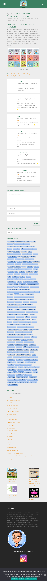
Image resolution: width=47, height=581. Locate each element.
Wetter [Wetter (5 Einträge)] (10, 372)
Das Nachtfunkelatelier (13, 411)
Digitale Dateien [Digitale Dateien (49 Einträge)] (29, 259)
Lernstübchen (11, 428)
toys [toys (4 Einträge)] (14, 362)
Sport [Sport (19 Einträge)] (15, 352)
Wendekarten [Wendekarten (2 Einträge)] (20, 369)
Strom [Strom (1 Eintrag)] (34, 354)
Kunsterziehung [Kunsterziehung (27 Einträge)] (23, 307)
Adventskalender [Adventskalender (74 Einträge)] (19, 244)
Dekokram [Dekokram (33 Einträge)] (25, 256)
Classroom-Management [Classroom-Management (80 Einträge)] (15, 254)
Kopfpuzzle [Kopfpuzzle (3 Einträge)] (11, 304)
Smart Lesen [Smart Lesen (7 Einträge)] (19, 349)
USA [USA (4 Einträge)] (27, 362)
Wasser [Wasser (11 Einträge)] (31, 367)
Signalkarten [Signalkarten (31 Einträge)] (11, 349)
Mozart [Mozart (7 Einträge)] (33, 319)
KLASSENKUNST (12, 431)
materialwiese (11, 403)
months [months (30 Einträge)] (28, 319)
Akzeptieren (14, 578)
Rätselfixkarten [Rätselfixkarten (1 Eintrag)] (24, 339)
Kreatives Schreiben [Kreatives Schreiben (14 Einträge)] (13, 307)
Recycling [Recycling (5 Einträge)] (20, 336)
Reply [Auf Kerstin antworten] (18, 101)
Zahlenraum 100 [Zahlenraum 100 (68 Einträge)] (21, 379)
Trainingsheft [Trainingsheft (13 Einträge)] (20, 362)
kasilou (9, 445)
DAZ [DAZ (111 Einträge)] (19, 256)
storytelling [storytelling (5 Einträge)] (28, 354)
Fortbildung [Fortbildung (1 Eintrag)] (10, 274)
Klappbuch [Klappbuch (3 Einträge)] (11, 296)
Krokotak (9, 442)
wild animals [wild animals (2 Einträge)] (21, 372)
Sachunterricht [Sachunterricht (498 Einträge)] (29, 342)
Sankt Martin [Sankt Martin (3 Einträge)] (11, 344)
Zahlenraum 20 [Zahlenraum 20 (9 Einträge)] (12, 379)
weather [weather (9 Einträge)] (37, 367)
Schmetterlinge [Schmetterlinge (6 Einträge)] (19, 344)
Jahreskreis (10, 76)
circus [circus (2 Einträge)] (30, 251)
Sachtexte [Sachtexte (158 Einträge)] (19, 342)
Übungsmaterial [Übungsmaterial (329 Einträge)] (13, 384)
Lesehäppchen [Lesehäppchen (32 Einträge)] (32, 309)
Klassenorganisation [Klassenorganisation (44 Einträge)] (28, 296)
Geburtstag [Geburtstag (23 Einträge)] (19, 279)
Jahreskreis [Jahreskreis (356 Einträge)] (24, 291)
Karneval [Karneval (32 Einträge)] (11, 294)
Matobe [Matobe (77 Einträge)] (27, 316)
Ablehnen (21, 578)
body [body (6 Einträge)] (35, 248)
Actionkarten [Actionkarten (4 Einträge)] (26, 241)
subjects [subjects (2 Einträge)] (10, 357)
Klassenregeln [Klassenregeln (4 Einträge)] (22, 299)
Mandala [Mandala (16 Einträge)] (32, 314)
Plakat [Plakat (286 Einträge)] (36, 329)
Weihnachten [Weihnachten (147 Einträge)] (12, 369)
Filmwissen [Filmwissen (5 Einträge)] (22, 271)
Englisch (24, 18)
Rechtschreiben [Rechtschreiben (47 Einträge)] (12, 337)
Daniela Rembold (12, 20)
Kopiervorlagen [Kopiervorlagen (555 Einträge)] (27, 304)
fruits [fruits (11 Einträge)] (10, 276)
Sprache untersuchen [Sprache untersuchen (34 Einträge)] (23, 352)
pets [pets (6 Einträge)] (20, 329)
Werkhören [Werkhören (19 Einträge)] (27, 369)
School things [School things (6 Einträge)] (32, 344)
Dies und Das (22, 74)
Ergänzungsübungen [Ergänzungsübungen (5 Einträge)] (27, 264)
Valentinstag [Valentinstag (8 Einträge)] (32, 362)
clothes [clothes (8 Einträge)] (24, 254)
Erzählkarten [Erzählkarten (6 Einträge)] (17, 266)
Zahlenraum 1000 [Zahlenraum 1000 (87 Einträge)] (13, 382)
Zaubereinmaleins (12, 414)
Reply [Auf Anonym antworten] (18, 135)
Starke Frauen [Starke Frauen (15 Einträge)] (12, 354)
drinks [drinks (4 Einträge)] (24, 261)
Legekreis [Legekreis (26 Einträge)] (17, 309)
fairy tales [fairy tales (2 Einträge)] (36, 266)
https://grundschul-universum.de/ (17, 459)
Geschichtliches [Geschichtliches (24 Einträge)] (12, 281)
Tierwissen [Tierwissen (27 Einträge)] (34, 359)
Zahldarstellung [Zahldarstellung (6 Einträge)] (12, 377)
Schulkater (10, 397)
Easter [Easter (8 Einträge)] (29, 261)
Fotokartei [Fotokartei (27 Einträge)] (17, 274)
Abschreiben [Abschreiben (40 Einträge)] (11, 241)
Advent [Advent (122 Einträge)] (10, 244)
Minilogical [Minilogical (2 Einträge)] (17, 319)
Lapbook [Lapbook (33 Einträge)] (10, 309)
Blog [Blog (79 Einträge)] (31, 248)
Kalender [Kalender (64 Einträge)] (36, 291)
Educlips (31, 499)
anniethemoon (22, 153)
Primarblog (10, 436)
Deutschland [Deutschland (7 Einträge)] (11, 259)
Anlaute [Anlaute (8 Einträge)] (20, 246)
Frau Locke (10, 417)
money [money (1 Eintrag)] (22, 319)
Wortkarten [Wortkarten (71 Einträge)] (19, 374)
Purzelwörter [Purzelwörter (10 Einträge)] (18, 332)
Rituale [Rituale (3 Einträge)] (10, 339)
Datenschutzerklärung (31, 578)
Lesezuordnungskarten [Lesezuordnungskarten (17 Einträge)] (19, 311)
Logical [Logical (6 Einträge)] (35, 311)
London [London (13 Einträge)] (10, 314)
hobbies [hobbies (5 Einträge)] (27, 286)
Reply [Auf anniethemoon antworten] (18, 157)
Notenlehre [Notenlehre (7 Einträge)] (11, 324)
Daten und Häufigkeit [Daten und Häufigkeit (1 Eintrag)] (12, 256)
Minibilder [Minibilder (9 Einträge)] (34, 316)
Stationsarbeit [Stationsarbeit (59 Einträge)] (20, 354)
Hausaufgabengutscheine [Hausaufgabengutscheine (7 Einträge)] (33, 284)
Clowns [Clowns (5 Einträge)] (30, 254)
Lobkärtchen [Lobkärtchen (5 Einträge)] (29, 311)
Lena (18, 116)
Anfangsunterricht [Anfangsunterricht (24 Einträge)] (12, 246)
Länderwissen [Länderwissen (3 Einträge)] (25, 314)
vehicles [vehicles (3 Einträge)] (17, 364)
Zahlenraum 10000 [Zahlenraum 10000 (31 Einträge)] (24, 382)
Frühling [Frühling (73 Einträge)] (22, 276)
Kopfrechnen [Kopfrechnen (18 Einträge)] (18, 304)
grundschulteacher (12, 405)
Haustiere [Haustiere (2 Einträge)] (10, 286)
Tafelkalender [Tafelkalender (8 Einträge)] (24, 357)
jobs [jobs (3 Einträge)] (31, 291)
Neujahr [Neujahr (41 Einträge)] (28, 322)
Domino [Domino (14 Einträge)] (19, 261)
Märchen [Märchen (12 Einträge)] (22, 322)
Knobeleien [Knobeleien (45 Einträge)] (30, 299)
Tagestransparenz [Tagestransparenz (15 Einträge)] (33, 357)
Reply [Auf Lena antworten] (18, 120)
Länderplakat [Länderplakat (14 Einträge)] (17, 314)
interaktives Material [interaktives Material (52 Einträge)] (24, 289)
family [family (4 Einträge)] (16, 269)
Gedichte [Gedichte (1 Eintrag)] (26, 279)
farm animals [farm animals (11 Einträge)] (22, 269)
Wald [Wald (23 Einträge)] (26, 367)
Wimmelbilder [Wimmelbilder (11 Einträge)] (28, 372)
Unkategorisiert (31, 18)
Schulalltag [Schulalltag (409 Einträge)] (27, 347)
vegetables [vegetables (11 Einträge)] (11, 364)
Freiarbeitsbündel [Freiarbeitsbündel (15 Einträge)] (33, 274)
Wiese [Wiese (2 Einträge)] (15, 372)
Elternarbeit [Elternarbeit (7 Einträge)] (11, 264)
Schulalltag (18, 76)
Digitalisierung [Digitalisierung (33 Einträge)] (12, 261)
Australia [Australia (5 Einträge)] (32, 246)
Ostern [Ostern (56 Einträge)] (10, 329)
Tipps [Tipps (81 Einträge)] (10, 362)
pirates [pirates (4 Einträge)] (31, 329)
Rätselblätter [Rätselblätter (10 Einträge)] (16, 339)
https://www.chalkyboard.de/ (15, 453)
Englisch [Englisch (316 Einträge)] (18, 264)
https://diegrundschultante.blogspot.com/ (19, 456)
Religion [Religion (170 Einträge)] (34, 337)
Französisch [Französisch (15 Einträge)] (24, 274)
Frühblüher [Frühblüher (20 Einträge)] (15, 276)
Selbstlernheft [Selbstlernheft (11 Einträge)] (35, 347)
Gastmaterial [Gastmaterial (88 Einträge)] (12, 279)
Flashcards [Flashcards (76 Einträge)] (29, 271)
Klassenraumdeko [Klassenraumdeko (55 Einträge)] (13, 299)
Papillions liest (11, 425)
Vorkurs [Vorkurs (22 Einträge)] (20, 367)
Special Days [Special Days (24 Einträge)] (34, 349)
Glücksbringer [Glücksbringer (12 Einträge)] (34, 281)
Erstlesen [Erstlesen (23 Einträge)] (11, 266)
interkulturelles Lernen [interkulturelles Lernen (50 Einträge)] (14, 291)
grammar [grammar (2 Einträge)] (10, 284)
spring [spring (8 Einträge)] (32, 352)
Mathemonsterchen (12, 450)
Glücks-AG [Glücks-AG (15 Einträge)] (26, 281)
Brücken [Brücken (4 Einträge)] (10, 251)
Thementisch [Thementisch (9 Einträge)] (27, 359)
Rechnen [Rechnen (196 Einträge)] (29, 334)
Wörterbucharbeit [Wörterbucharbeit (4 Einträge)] (28, 374)
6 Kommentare (23, 20)
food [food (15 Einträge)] (36, 271)
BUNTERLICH (11, 433)
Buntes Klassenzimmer (13, 422)
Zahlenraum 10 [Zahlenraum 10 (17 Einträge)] (33, 377)
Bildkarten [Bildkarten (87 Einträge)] (24, 248)
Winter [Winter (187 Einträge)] (35, 372)
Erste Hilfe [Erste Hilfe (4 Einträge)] (36, 264)
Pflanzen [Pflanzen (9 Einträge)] (25, 329)
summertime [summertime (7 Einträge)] (16, 357)
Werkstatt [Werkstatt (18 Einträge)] (35, 369)
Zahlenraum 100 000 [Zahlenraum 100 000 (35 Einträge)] (32, 379)
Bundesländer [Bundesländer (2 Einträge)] (16, 251)
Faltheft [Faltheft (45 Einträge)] (10, 269)
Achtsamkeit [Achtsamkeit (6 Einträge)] (19, 241)
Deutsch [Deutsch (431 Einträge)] (32, 256)
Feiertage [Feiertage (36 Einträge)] (11, 271)
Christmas (14, 74)
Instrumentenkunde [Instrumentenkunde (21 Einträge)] (13, 289)
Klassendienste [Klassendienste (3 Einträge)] (18, 296)
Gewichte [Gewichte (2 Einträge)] (20, 281)
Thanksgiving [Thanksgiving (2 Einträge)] (19, 359)
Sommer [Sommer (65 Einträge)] (26, 349)
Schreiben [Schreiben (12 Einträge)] (19, 347)
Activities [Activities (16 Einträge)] (33, 241)
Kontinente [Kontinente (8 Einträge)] (26, 301)
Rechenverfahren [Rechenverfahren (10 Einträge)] (21, 334)
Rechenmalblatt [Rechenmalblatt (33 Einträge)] (27, 332)
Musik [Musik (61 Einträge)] (10, 322)
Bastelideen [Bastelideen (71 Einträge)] (17, 248)
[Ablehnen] (45, 575)
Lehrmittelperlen (12, 419)
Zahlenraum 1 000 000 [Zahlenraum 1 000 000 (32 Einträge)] (22, 377)
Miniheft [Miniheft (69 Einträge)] (10, 319)
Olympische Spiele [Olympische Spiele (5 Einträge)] (21, 326)
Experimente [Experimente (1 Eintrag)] (30, 266)
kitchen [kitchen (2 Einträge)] (22, 294)
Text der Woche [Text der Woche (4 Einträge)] (11, 359)
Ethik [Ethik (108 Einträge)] (24, 266)
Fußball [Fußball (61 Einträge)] (28, 276)
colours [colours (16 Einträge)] (35, 254)
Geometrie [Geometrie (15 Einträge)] (33, 279)
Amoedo (9, 439)
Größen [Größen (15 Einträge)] (16, 284)
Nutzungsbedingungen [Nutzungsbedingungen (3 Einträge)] (26, 324)
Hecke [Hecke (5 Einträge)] (16, 286)
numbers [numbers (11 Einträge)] (17, 324)
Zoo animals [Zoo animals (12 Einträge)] (33, 382)
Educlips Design (11, 447)
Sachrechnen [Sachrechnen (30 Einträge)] (11, 342)
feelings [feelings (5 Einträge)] (35, 269)
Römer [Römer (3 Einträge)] (30, 339)
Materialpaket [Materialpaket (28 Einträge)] (12, 316)
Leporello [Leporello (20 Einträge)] (24, 309)
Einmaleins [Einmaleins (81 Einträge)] (36, 261)
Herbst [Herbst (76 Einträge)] (21, 286)
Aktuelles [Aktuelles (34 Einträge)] (27, 244)
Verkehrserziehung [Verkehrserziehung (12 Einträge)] (12, 367)
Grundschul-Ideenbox (13, 400)
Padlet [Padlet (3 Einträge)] (15, 329)
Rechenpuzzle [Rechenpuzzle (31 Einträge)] (12, 334)
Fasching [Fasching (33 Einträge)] (29, 269)
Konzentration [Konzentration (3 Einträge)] (33, 301)
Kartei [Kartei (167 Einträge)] (16, 294)
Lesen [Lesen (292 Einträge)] (10, 311)
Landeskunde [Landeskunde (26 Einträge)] (32, 307)
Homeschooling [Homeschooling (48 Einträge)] (34, 286)
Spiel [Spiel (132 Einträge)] (10, 352)
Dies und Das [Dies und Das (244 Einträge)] (19, 259)
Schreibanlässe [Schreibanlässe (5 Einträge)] (11, 347)
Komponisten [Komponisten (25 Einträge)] (18, 301)
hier (14, 41)
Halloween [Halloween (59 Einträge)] (22, 284)
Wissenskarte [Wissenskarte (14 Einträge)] (11, 374)
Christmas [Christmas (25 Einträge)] (24, 251)
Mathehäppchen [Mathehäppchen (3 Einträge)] (20, 316)
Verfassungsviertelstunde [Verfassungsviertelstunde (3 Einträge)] (26, 364)
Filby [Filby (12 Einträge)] (16, 271)
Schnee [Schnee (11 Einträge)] (25, 344)
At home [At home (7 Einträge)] (26, 246)
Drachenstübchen (12, 408)
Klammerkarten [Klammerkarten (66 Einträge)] (29, 294)
